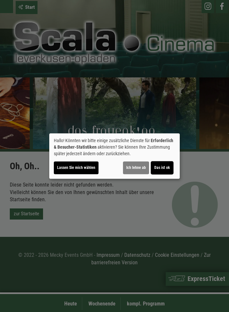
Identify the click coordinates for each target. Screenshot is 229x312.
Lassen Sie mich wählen (76, 167)
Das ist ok (162, 167)
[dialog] (114, 156)
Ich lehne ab (136, 167)
